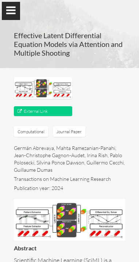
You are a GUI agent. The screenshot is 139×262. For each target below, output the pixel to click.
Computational (31, 131)
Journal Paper (69, 131)
